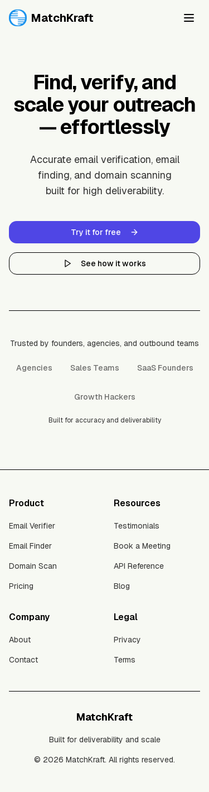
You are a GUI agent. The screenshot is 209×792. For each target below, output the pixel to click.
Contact (23, 660)
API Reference (139, 566)
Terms (124, 660)
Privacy (127, 640)
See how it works (104, 263)
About (20, 640)
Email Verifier (32, 526)
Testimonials (136, 526)
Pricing (21, 586)
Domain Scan (33, 566)
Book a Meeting (142, 546)
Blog (122, 586)
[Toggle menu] (189, 18)
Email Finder (30, 546)
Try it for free (105, 232)
